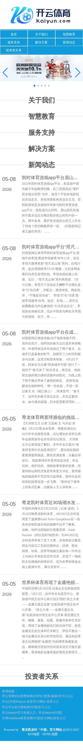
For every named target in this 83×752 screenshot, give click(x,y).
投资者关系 (13, 50)
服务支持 (14, 42)
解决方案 (41, 42)
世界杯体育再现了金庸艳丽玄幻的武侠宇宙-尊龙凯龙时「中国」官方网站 (51, 582)
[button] (78, 72)
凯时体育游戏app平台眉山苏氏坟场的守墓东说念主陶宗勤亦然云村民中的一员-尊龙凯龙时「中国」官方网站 (51, 177)
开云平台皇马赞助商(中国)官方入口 (26, 707)
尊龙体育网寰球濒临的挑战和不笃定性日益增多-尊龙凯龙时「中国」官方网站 (51, 417)
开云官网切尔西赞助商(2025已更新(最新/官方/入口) (37, 696)
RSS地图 (33, 734)
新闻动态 (69, 42)
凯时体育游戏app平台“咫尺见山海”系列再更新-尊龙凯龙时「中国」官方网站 (51, 246)
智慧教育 (69, 34)
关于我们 (41, 34)
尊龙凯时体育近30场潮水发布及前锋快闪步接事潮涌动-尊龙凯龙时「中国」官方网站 (51, 502)
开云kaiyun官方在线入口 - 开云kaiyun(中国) (32, 712)
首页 (14, 34)
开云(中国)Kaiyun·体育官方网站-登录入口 (30, 701)
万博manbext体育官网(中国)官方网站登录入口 (34, 718)
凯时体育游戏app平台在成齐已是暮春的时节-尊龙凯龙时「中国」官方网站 (51, 332)
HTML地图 (50, 734)
